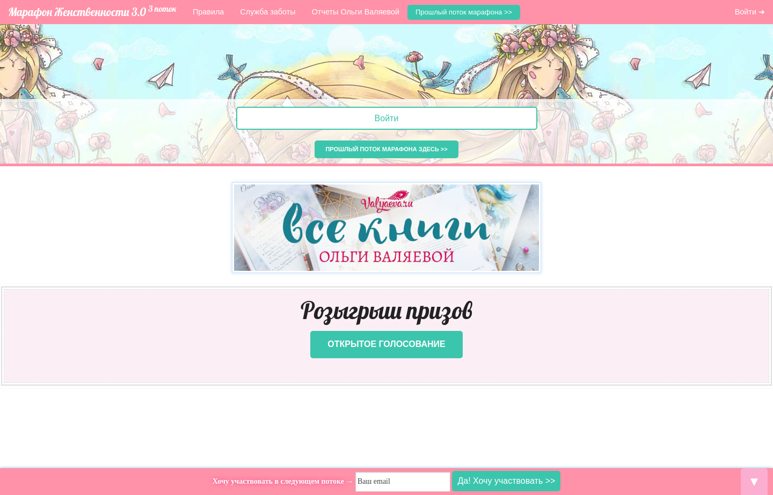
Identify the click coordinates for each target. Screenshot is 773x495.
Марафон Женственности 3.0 (92, 11)
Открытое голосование (386, 344)
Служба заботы (267, 12)
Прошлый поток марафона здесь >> (386, 149)
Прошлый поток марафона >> (463, 12)
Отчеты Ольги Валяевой (355, 12)
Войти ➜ (750, 12)
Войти (387, 118)
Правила (208, 12)
